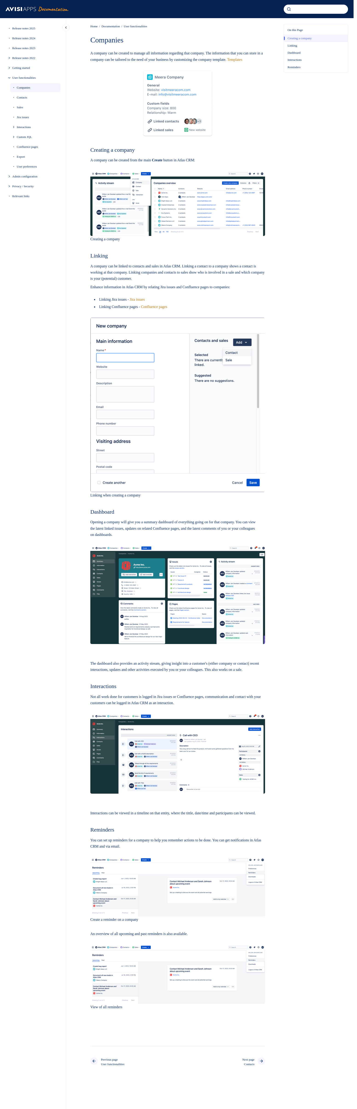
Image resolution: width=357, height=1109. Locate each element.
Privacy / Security (23, 186)
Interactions (24, 127)
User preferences (27, 166)
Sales (20, 107)
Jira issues (23, 117)
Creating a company (300, 38)
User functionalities (24, 77)
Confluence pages (27, 146)
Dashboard (294, 52)
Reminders (294, 67)
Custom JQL (24, 137)
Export (21, 156)
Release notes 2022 (23, 58)
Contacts (22, 97)
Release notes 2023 (23, 48)
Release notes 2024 (23, 38)
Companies (23, 87)
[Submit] (289, 9)
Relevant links (20, 196)
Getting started (21, 68)
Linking (292, 45)
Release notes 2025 (23, 28)
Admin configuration (24, 176)
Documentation (110, 26)
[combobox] (316, 9)
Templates (234, 60)
